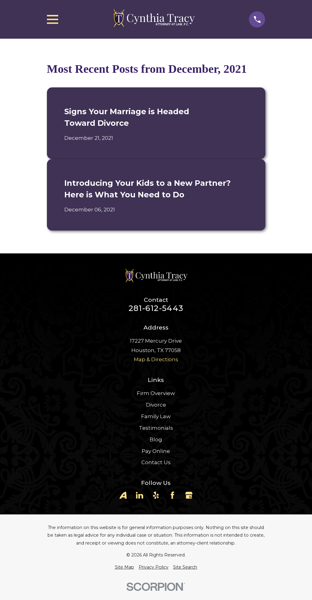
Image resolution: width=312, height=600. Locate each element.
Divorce (156, 405)
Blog (156, 439)
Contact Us (156, 462)
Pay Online (156, 451)
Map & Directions (156, 359)
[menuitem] (124, 567)
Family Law (156, 416)
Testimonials (156, 428)
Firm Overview (156, 393)
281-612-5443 (156, 308)
